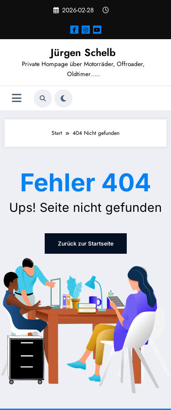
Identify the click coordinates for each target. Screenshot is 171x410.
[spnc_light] (63, 98)
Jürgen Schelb (83, 52)
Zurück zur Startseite (86, 243)
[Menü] (16, 98)
